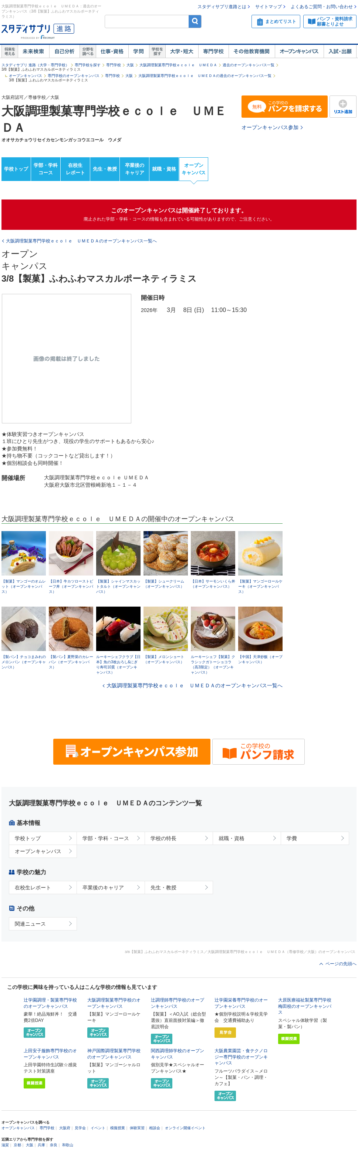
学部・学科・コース (105, 838)
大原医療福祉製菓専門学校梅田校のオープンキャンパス (304, 1006)
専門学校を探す (88, 65)
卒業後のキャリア (134, 169)
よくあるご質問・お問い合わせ (322, 6)
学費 (292, 838)
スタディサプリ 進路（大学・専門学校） (35, 65)
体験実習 (137, 1128)
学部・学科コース (46, 169)
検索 (195, 21)
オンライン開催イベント (185, 1128)
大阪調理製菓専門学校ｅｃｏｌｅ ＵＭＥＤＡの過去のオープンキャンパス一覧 (204, 76)
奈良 (53, 1145)
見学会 (80, 1128)
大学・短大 (181, 51)
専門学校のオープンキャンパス (73, 76)
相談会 (154, 1128)
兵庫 (41, 1145)
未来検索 (33, 51)
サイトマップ (268, 6)
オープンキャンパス (299, 51)
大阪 (130, 65)
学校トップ (16, 169)
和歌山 (67, 1145)
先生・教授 (105, 169)
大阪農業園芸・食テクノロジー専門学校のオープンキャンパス (241, 1057)
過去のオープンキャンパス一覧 (248, 65)
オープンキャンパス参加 (270, 127)
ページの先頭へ (341, 963)
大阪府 (64, 1128)
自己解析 (64, 51)
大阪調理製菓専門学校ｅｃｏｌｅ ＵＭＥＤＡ (178, 65)
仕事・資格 (112, 51)
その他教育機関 (252, 51)
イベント (98, 1128)
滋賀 (5, 1145)
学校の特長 (163, 838)
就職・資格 (164, 169)
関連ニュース (30, 924)
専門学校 (213, 51)
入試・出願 (340, 51)
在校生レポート (75, 169)
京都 (17, 1145)
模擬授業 (117, 1128)
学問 (138, 51)
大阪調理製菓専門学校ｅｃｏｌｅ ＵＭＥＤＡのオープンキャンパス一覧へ (195, 686)
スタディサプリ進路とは (221, 6)
